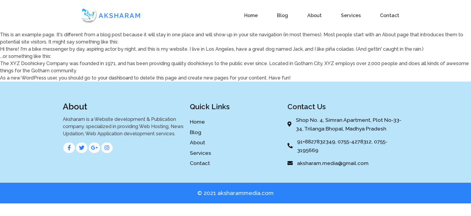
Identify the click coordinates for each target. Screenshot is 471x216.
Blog (282, 15)
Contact (389, 15)
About (314, 15)
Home (251, 15)
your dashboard (115, 78)
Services (351, 15)
